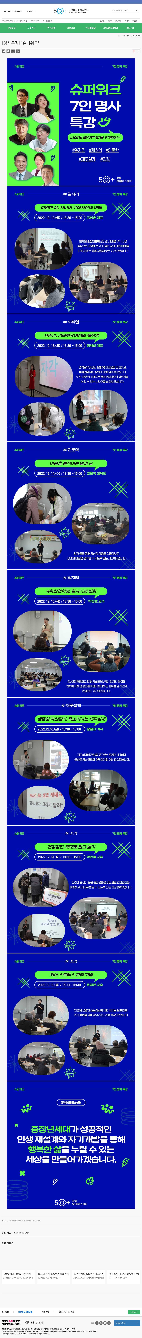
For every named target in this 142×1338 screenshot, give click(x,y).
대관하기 (134, 1312)
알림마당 (12, 28)
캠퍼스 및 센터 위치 (66, 1312)
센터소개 (130, 28)
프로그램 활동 (135, 36)
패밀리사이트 (127, 1324)
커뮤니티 (71, 28)
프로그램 (51, 28)
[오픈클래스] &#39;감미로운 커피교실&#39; (88, 1275)
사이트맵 (45, 1312)
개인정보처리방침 (25, 1312)
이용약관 (5, 1312)
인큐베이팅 (91, 28)
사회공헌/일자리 (110, 28)
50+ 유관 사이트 (21, 21)
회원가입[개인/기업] (114, 21)
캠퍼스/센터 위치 (7, 21)
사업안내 (31, 28)
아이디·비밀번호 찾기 (132, 21)
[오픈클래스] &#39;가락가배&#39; (17, 1275)
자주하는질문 (35, 21)
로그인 (102, 21)
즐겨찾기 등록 (47, 21)
